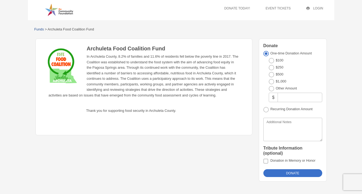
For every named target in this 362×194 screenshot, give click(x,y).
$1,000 (281, 81)
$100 (279, 60)
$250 (279, 67)
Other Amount (286, 88)
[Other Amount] (300, 97)
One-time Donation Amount (291, 53)
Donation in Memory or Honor (293, 160)
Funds (39, 29)
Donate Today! (237, 8)
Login (314, 8)
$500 (279, 74)
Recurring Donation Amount (291, 109)
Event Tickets (278, 8)
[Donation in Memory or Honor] (265, 161)
